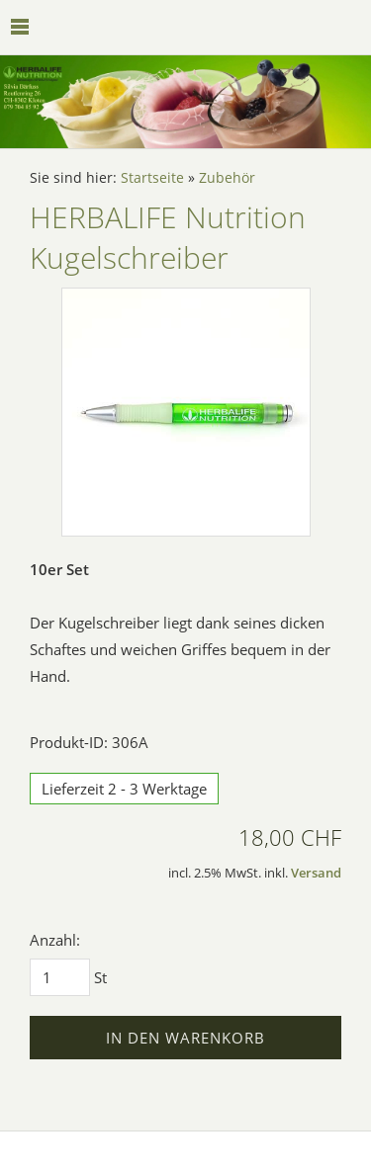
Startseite (152, 178)
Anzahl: (55, 940)
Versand (316, 873)
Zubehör (227, 178)
